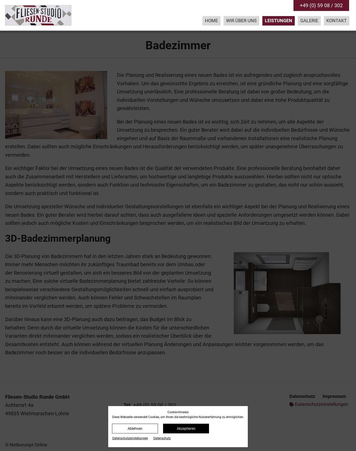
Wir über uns (241, 20)
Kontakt (336, 20)
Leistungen (278, 20)
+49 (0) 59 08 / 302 (321, 5)
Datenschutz (162, 438)
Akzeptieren (186, 428)
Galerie (309, 20)
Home (211, 20)
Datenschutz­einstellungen (130, 438)
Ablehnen (135, 428)
